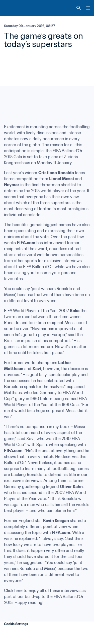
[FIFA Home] (13, 8)
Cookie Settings (16, 624)
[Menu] (88, 8)
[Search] (78, 8)
